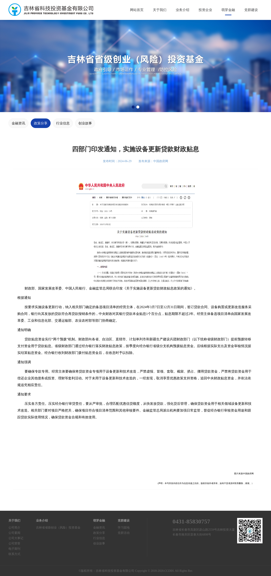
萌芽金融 (228, 10)
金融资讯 (18, 123)
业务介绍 (182, 10)
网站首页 (137, 10)
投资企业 (205, 10)
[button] (133, 107)
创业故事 (85, 123)
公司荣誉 (14, 543)
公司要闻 (14, 532)
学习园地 (124, 527)
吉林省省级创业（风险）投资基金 (58, 527)
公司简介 (14, 527)
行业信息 (63, 123)
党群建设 (251, 10)
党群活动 (124, 532)
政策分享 (40, 123)
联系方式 (14, 554)
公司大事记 (15, 538)
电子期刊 (14, 548)
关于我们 (159, 10)
